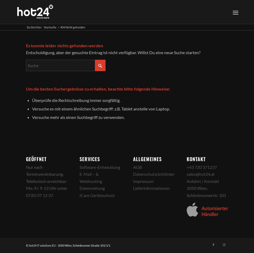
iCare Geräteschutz (97, 195)
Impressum (143, 181)
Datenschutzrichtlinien (154, 174)
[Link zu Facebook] (213, 245)
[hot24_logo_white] (35, 12)
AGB (137, 167)
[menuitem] (234, 12)
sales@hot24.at (201, 174)
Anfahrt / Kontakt (203, 181)
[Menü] (235, 12)
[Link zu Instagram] (224, 245)
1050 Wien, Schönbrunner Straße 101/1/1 (84, 245)
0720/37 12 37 (39, 195)
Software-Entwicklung (100, 167)
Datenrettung (92, 188)
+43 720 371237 (202, 167)
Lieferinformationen (151, 188)
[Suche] (66, 65)
